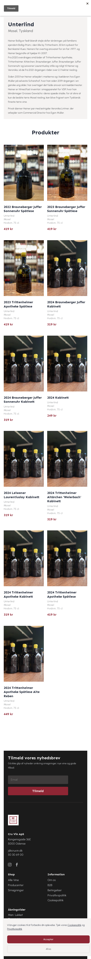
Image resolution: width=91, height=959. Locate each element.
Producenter (16, 885)
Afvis (48, 949)
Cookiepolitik (74, 925)
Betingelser (55, 890)
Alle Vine (13, 880)
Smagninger (16, 890)
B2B (50, 885)
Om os (52, 880)
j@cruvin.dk (15, 850)
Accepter (48, 939)
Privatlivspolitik (14, 928)
